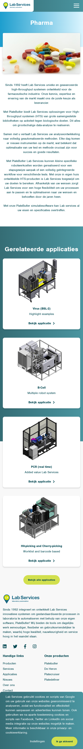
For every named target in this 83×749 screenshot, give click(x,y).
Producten (9, 663)
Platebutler (51, 663)
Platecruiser (52, 674)
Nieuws (7, 680)
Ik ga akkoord (64, 741)
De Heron (50, 669)
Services (8, 669)
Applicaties (10, 674)
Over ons (9, 685)
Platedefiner (51, 680)
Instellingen (37, 741)
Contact (8, 690)
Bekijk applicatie (39, 323)
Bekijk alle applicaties (41, 579)
